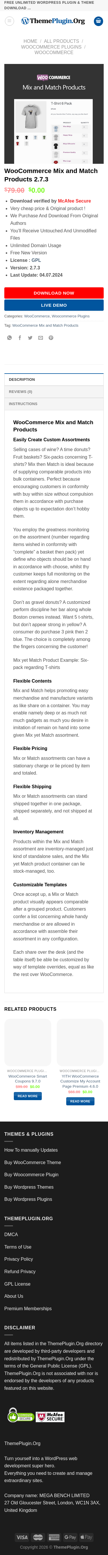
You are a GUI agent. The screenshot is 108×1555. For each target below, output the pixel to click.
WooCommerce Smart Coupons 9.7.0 (27, 1079)
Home (30, 41)
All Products (61, 41)
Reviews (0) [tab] (20, 391)
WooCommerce (54, 52)
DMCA (11, 1234)
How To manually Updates (31, 1150)
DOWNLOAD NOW (54, 293)
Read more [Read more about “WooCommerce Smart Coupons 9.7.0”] (28, 1096)
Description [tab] (22, 379)
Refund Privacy (20, 1271)
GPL (36, 260)
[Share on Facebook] (20, 338)
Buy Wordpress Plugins (28, 1199)
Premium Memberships (28, 1308)
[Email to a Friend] (41, 338)
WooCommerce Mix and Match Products (45, 325)
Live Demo (54, 305)
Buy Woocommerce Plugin (31, 1174)
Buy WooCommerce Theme (32, 1162)
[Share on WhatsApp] (9, 338)
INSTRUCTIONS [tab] (23, 404)
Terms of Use (17, 1247)
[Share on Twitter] (30, 338)
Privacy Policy (18, 1259)
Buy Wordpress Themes (29, 1187)
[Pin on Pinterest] (51, 338)
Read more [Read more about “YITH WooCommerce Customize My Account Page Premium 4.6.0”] (80, 1101)
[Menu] (9, 21)
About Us (13, 1296)
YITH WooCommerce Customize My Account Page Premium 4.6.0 (80, 1081)
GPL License (17, 1284)
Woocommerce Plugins (51, 47)
